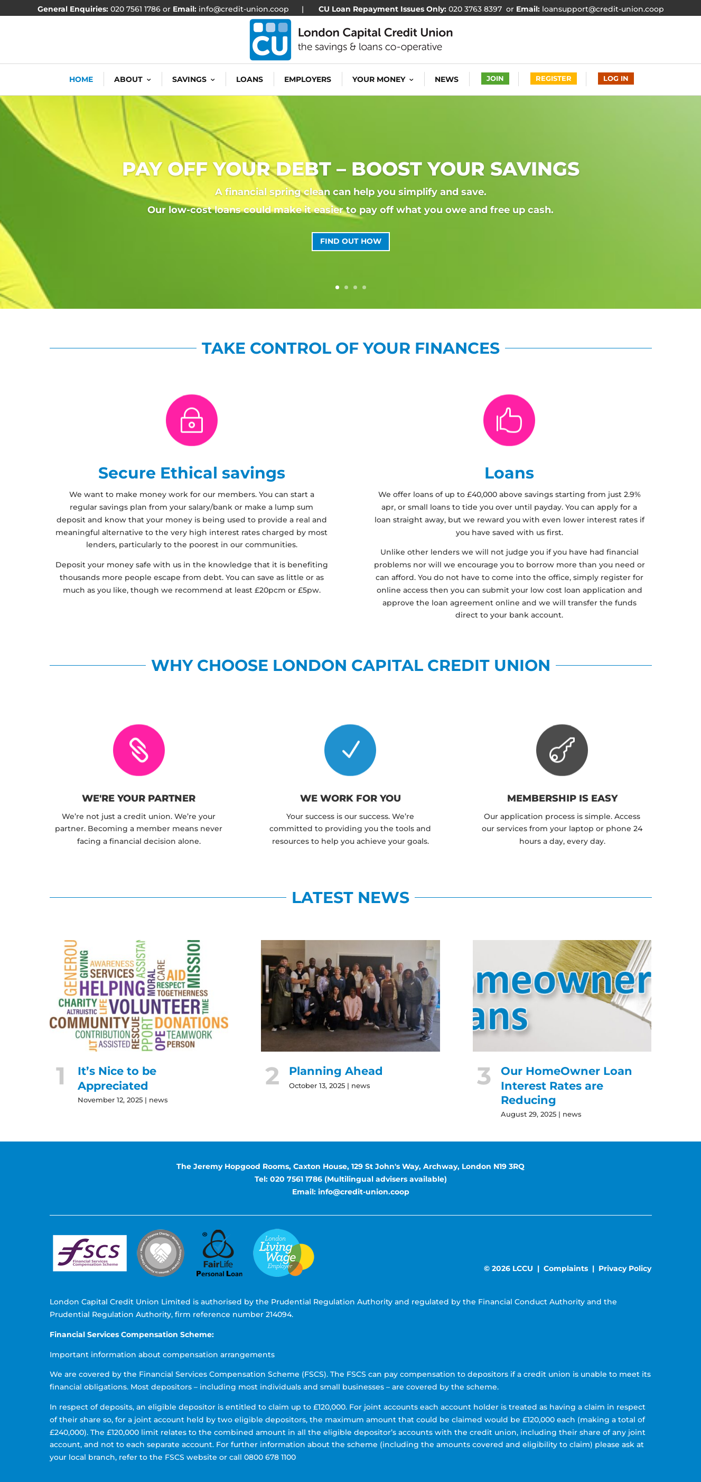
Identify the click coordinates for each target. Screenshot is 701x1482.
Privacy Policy (625, 1268)
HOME (81, 79)
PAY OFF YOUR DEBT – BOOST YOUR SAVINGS (351, 168)
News (447, 79)
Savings (189, 79)
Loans (249, 79)
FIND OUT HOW (350, 241)
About (128, 79)
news (158, 1100)
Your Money (378, 79)
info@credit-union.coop (243, 9)
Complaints (566, 1268)
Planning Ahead (336, 1071)
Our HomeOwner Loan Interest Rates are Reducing (566, 1085)
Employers (307, 79)
